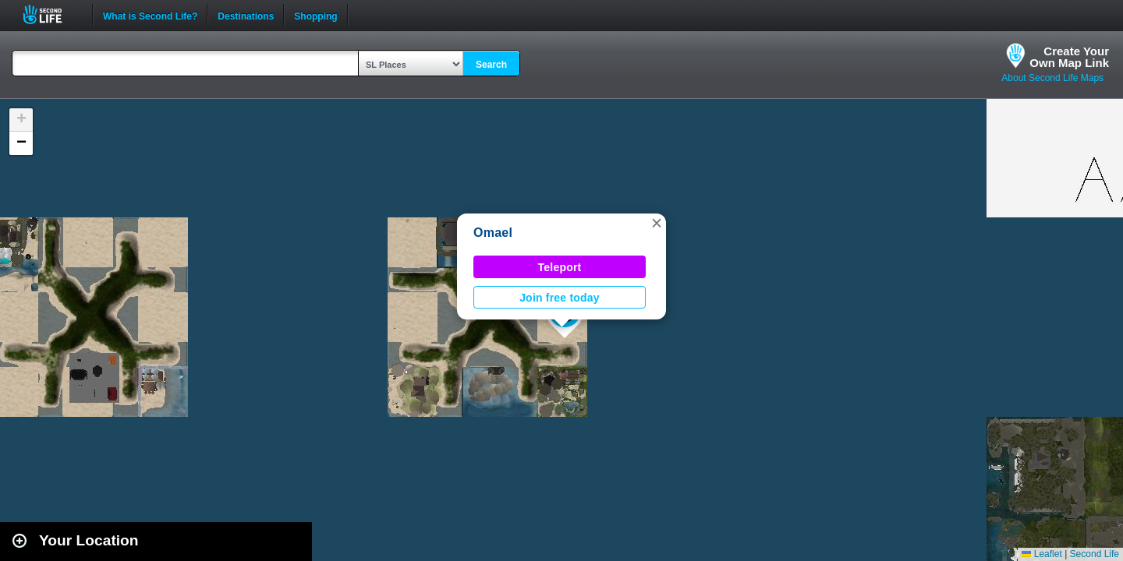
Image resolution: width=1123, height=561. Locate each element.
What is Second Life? (150, 15)
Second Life (51, 14)
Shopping (315, 15)
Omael (492, 232)
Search (491, 64)
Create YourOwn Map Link (1069, 56)
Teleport (560, 267)
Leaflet (1041, 554)
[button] (656, 222)
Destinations (246, 15)
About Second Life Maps (1052, 77)
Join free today (559, 297)
